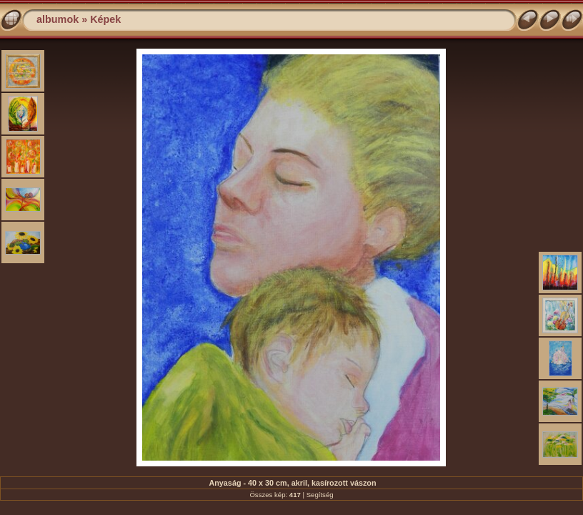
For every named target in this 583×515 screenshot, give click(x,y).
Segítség (320, 495)
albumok (57, 19)
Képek (105, 19)
